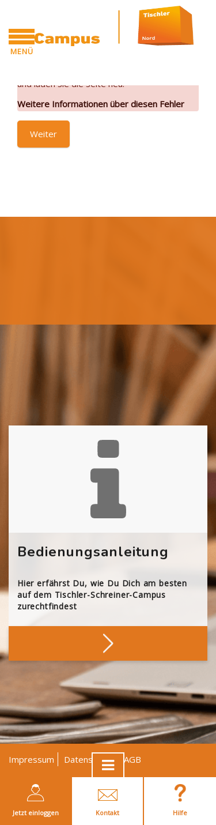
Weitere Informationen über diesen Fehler (100, 104)
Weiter (43, 134)
